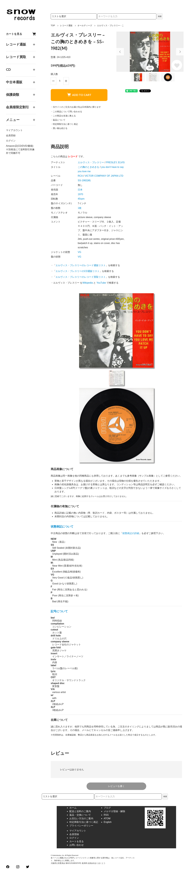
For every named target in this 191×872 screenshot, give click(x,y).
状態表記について (62, 526)
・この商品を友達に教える (63, 116)
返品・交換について (80, 815)
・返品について (58, 120)
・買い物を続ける (59, 128)
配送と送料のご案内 (80, 811)
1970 (80, 194)
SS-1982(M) (84, 180)
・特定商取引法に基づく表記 (64, 124)
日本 (80, 189)
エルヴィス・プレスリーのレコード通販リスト (81, 265)
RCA (80, 176)
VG (79, 252)
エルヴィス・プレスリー (91, 162)
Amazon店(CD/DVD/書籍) (19, 146)
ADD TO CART (79, 95)
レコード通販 (66, 25)
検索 (160, 16)
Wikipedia (87, 282)
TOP (53, 25)
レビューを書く (116, 786)
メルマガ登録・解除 (114, 811)
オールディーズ (84, 25)
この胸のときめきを (88, 167)
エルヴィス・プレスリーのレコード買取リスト (81, 277)
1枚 (79, 208)
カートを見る (21, 34)
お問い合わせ (76, 845)
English (107, 822)
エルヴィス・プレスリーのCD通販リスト (78, 271)
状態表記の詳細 (130, 533)
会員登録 (11, 135)
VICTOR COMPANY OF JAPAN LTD (104, 176)
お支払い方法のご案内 (81, 818)
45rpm (81, 198)
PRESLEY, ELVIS (115, 162)
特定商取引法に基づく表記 (83, 822)
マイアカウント (14, 130)
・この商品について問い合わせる (66, 111)
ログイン (11, 140)
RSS (106, 815)
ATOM (107, 818)
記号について (59, 611)
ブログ (107, 807)
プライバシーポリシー (81, 825)
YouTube (101, 282)
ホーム (73, 807)
